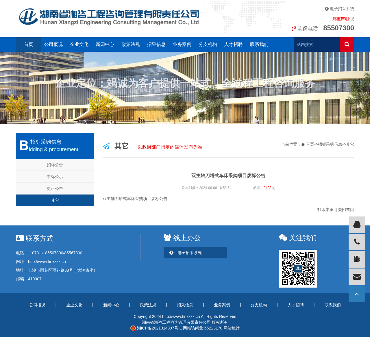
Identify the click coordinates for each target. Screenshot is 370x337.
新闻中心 (105, 44)
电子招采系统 (339, 8)
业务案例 (182, 44)
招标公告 (55, 164)
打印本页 (325, 209)
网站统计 (231, 328)
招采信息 (156, 44)
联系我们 (259, 44)
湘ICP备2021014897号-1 (156, 328)
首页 (28, 44)
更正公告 (55, 188)
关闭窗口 (346, 209)
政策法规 (130, 44)
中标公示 (55, 176)
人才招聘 (233, 44)
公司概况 (53, 44)
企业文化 (79, 44)
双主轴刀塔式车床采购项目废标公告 (135, 198)
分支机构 (208, 44)
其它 (55, 200)
